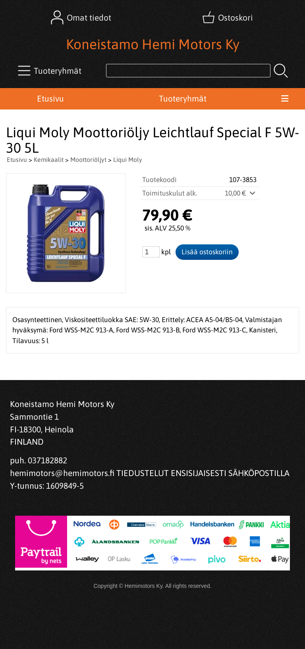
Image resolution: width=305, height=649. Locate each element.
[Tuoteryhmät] (50, 70)
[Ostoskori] (228, 17)
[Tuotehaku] (188, 70)
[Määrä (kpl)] (151, 251)
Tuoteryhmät (183, 98)
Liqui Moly (127, 159)
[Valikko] (284, 98)
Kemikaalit (49, 159)
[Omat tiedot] (82, 17)
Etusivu (50, 98)
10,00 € (241, 193)
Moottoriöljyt (88, 159)
